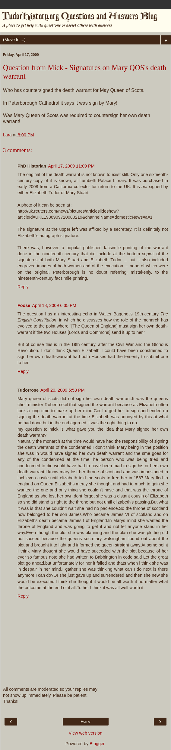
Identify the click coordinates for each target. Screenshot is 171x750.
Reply (23, 286)
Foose (23, 305)
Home (85, 721)
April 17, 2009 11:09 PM (71, 166)
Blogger (97, 743)
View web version (86, 733)
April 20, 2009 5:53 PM (62, 390)
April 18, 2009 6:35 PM (54, 305)
